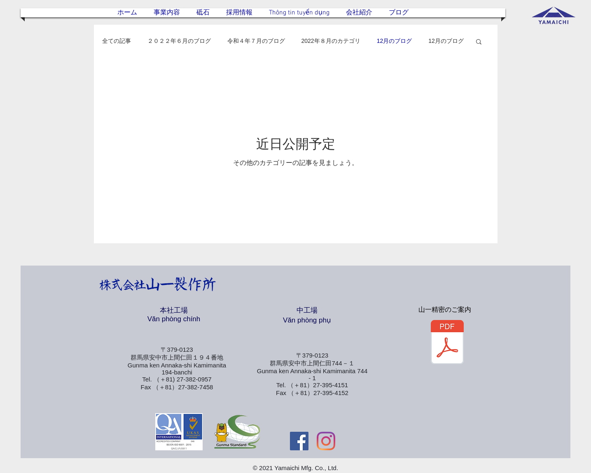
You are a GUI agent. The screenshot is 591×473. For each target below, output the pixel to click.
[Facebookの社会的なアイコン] (299, 441)
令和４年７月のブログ (256, 41)
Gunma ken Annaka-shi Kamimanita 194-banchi (177, 369)
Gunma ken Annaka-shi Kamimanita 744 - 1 (312, 374)
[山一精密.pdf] (447, 343)
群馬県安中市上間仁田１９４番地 (177, 357)
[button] (479, 42)
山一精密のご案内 (444, 309)
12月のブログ (394, 41)
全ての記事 (116, 41)
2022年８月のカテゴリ (330, 41)
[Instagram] (326, 441)
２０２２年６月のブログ (179, 41)
